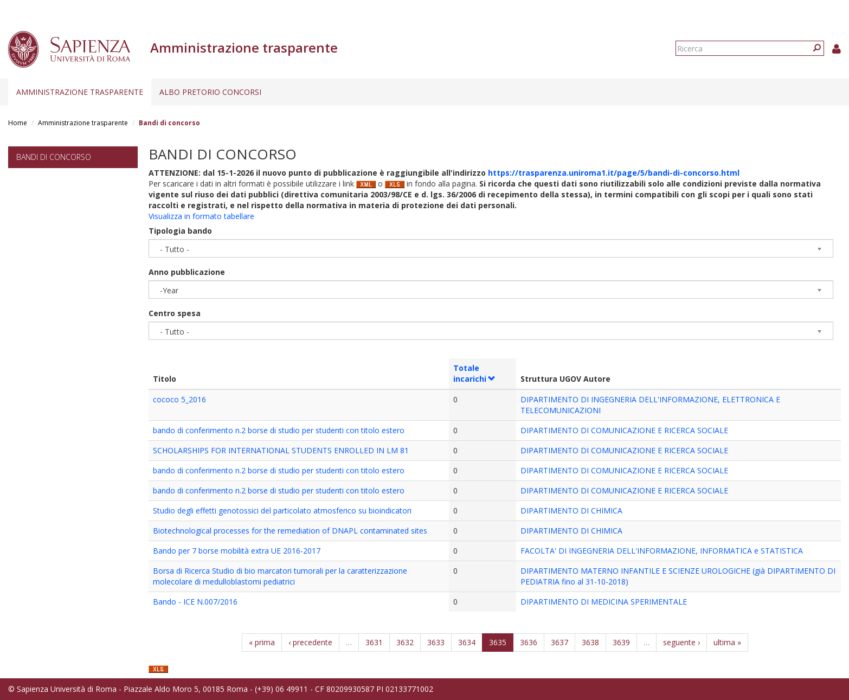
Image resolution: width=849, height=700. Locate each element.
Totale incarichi (474, 373)
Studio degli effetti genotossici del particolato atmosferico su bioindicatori (282, 510)
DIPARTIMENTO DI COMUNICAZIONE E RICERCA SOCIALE (624, 430)
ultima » (727, 642)
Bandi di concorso (53, 157)
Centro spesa (175, 313)
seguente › (681, 642)
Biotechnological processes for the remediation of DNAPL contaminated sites (290, 530)
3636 (528, 642)
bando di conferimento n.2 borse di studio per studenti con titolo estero (278, 430)
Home (17, 122)
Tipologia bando (180, 231)
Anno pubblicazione (187, 272)
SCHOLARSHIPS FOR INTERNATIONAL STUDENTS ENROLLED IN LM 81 (281, 450)
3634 (466, 642)
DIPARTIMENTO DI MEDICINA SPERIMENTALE (603, 601)
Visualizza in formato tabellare (201, 216)
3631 (374, 642)
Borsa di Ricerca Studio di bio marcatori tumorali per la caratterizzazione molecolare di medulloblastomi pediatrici (280, 576)
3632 (405, 642)
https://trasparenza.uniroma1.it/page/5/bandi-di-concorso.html (613, 173)
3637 (559, 642)
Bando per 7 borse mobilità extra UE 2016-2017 (236, 550)
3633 (436, 642)
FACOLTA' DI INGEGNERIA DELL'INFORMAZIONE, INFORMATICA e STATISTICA (661, 550)
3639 (621, 642)
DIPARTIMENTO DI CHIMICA (571, 510)
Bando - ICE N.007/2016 (195, 601)
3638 (590, 642)
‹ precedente (310, 642)
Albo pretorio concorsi (210, 92)
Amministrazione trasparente (79, 92)
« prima (262, 642)
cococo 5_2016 (179, 399)
